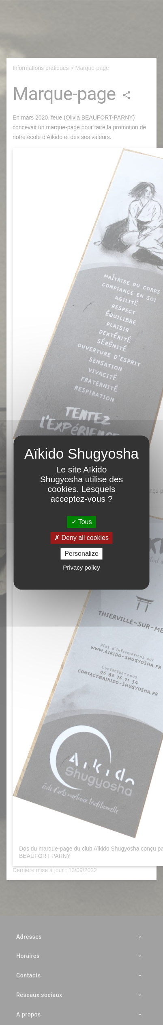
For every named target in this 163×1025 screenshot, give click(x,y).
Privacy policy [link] (81, 567)
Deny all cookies (81, 537)
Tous (81, 521)
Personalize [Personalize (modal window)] (81, 553)
